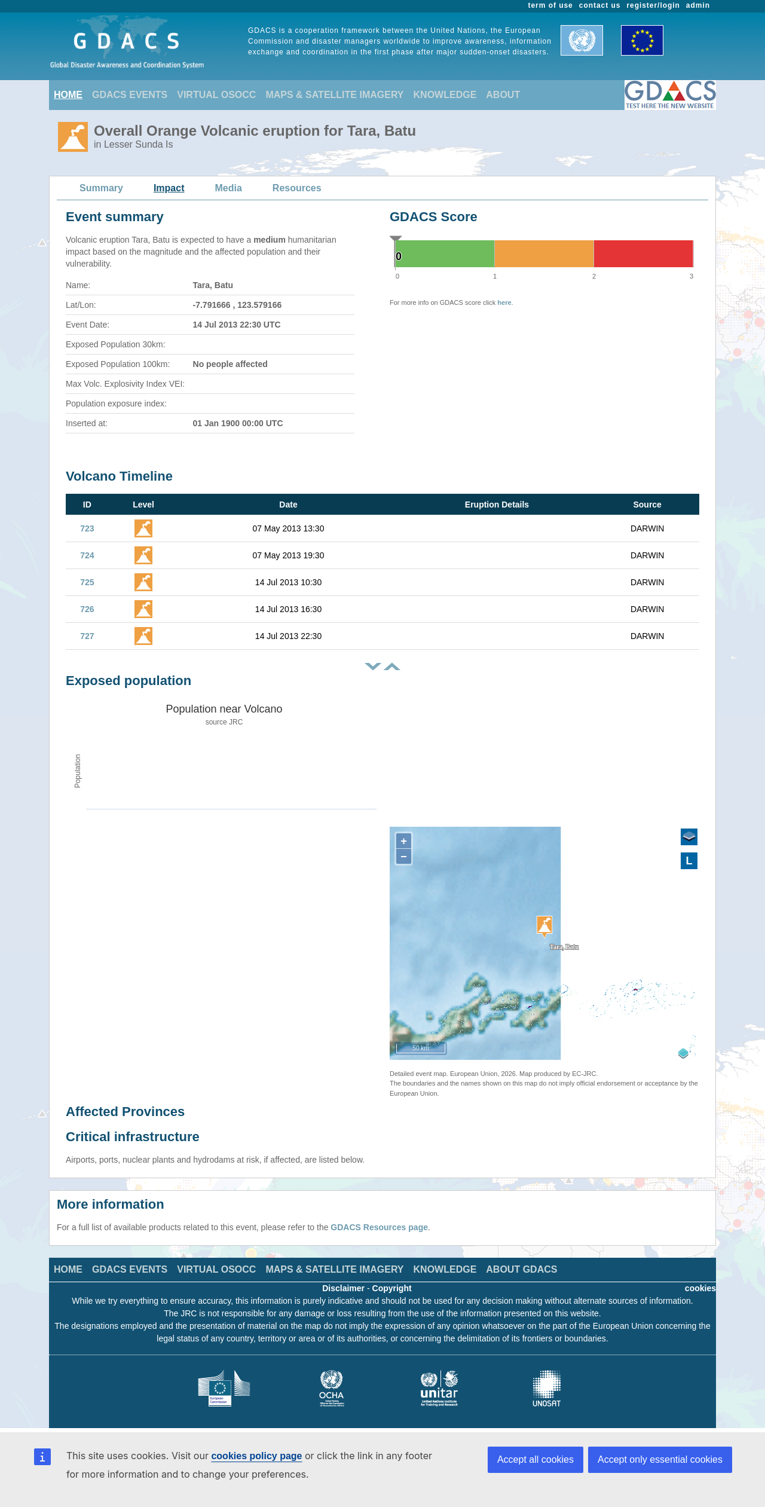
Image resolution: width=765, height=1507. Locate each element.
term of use (550, 5)
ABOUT (503, 95)
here (504, 302)
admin (698, 5)
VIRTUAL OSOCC (216, 95)
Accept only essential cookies (660, 1459)
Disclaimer (343, 1288)
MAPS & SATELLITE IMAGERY (334, 95)
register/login (653, 5)
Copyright (392, 1288)
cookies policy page (256, 1456)
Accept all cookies (535, 1459)
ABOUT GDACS (521, 1269)
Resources (297, 188)
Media (228, 188)
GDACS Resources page (379, 1227)
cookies (700, 1288)
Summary (101, 188)
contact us (600, 5)
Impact (169, 188)
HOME (68, 95)
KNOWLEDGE (445, 95)
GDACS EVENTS (129, 95)
